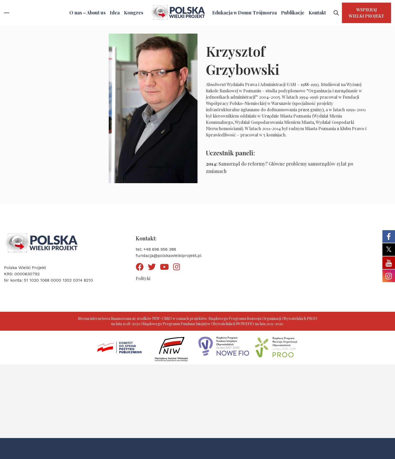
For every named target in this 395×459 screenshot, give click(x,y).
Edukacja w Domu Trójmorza (244, 12)
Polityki (143, 278)
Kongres (133, 12)
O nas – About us (87, 12)
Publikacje (292, 12)
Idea (115, 12)
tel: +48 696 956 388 (156, 249)
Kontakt (317, 12)
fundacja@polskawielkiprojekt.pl (168, 255)
